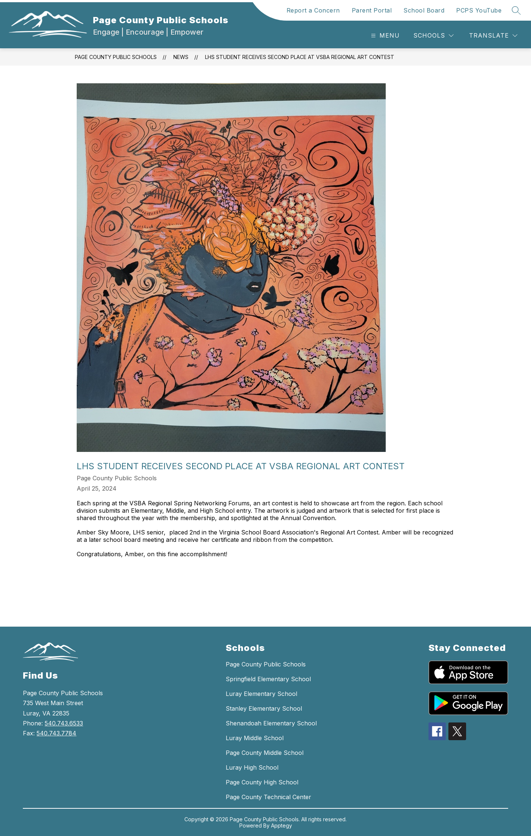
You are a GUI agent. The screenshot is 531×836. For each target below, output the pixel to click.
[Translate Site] (493, 35)
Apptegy (281, 825)
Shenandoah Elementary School (271, 723)
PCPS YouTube (479, 10)
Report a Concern (313, 10)
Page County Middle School (264, 752)
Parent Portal (372, 10)
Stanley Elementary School (264, 708)
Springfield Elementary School (268, 679)
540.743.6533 (64, 723)
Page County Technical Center (268, 797)
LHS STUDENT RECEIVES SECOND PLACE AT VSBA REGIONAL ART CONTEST (299, 57)
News (180, 57)
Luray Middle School (255, 738)
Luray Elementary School (261, 693)
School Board (423, 10)
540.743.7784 (56, 733)
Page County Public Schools (116, 57)
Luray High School (252, 767)
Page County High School (262, 782)
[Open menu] (384, 35)
